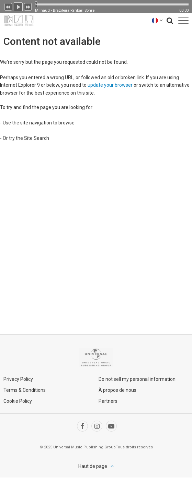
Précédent (8, 6)
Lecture (18, 6)
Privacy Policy (18, 379)
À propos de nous (117, 390)
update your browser (110, 85)
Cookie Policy (17, 401)
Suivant (28, 6)
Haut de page (92, 466)
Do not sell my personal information (137, 379)
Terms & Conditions (24, 390)
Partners (108, 401)
